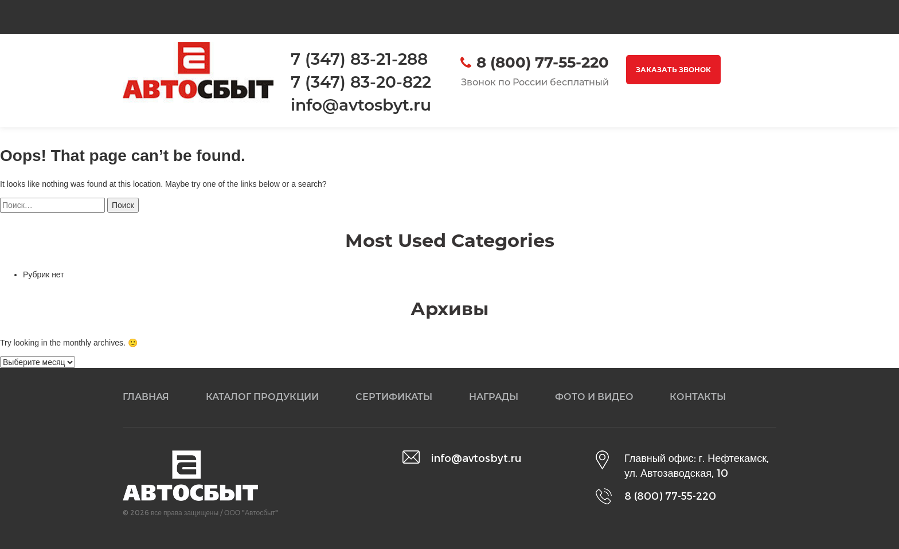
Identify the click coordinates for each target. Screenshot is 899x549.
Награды (493, 396)
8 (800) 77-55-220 (542, 62)
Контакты (698, 396)
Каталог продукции (262, 396)
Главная (146, 396)
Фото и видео (594, 396)
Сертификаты (393, 396)
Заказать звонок (673, 69)
